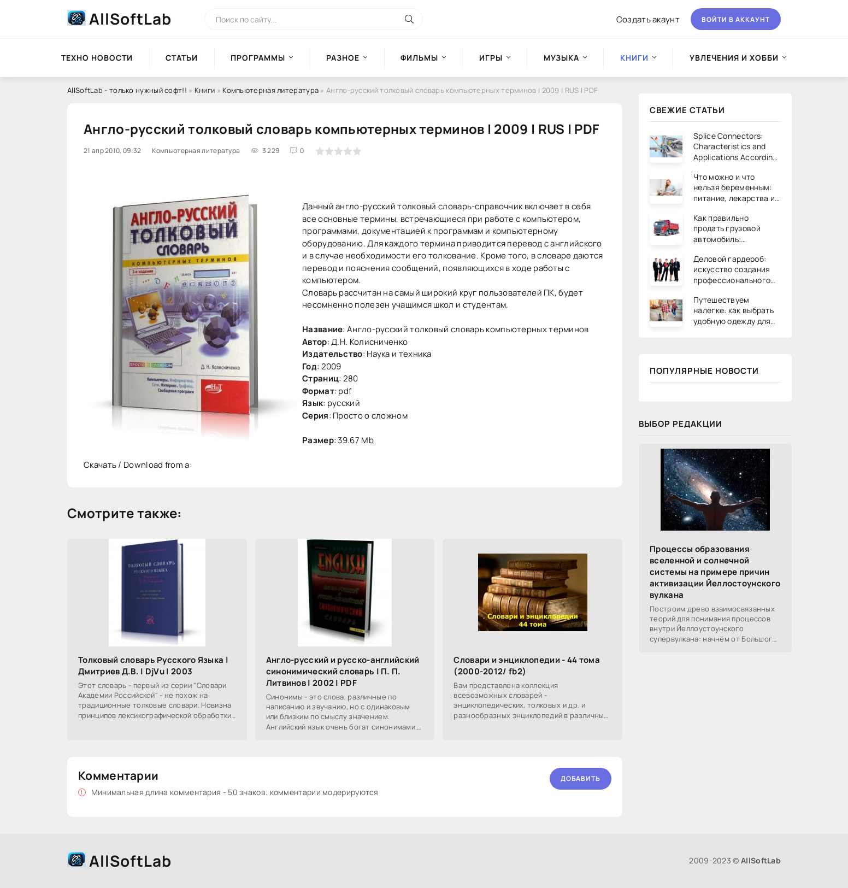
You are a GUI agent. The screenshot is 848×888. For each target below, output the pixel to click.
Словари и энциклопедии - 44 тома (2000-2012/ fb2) (527, 665)
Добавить (580, 778)
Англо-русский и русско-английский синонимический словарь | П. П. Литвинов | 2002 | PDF (343, 671)
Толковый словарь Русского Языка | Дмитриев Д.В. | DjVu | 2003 (153, 665)
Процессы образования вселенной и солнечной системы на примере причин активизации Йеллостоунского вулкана (715, 572)
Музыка (561, 57)
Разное (343, 57)
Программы (258, 57)
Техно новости (97, 57)
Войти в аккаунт (736, 19)
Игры (491, 57)
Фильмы (419, 57)
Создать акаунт (648, 19)
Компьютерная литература (270, 90)
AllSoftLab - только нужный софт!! (127, 90)
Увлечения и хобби (734, 57)
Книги (205, 90)
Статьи (182, 57)
